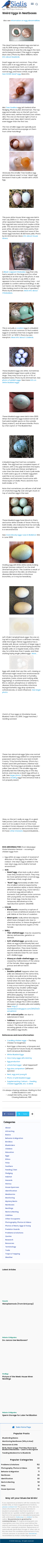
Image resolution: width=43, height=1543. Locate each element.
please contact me (9, 1507)
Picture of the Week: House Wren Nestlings (17, 1377)
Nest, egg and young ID (17, 1074)
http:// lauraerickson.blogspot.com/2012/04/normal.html (23, 1008)
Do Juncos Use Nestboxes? (15, 1340)
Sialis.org (19, 1517)
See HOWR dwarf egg (11, 74)
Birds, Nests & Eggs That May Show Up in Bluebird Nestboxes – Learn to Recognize (20, 1449)
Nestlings (5, 1374)
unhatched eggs (14, 1065)
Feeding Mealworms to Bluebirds (16, 1453)
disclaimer (33, 1533)
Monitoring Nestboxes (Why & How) (17, 1441)
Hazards (5, 1301)
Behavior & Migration (9, 1337)
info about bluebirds (10, 57)
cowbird (20, 328)
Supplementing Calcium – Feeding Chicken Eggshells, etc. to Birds (21, 1082)
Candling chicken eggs (17, 1040)
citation (29, 1517)
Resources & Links (10, 1444)
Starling (14, 777)
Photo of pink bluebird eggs (19, 1078)
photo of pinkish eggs (11, 380)
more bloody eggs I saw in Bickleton (21, 535)
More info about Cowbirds (22, 337)
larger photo (15, 775)
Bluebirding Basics (10, 1438)
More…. (34, 653)
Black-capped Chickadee (15, 272)
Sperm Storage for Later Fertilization (19, 1415)
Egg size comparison (16, 1068)
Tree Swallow (11, 107)
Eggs (3, 9)
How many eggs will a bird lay (19, 1058)
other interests (16, 831)
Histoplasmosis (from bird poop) (18, 1303)
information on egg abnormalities (25, 20)
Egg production (13, 1061)
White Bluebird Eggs (15, 1054)
